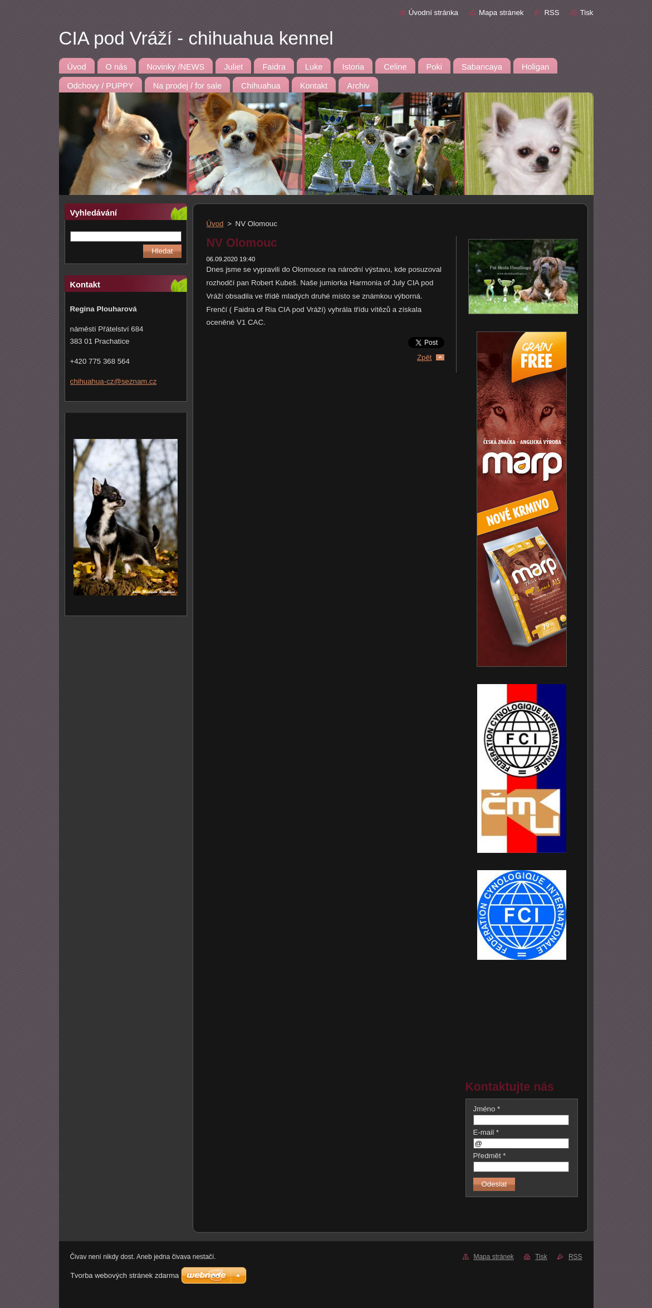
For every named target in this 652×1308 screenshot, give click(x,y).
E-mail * (486, 1132)
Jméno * (487, 1109)
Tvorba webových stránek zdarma (124, 1275)
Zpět (424, 357)
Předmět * (489, 1155)
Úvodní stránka (433, 12)
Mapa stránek (501, 12)
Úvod (215, 223)
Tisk (587, 12)
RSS (551, 12)
